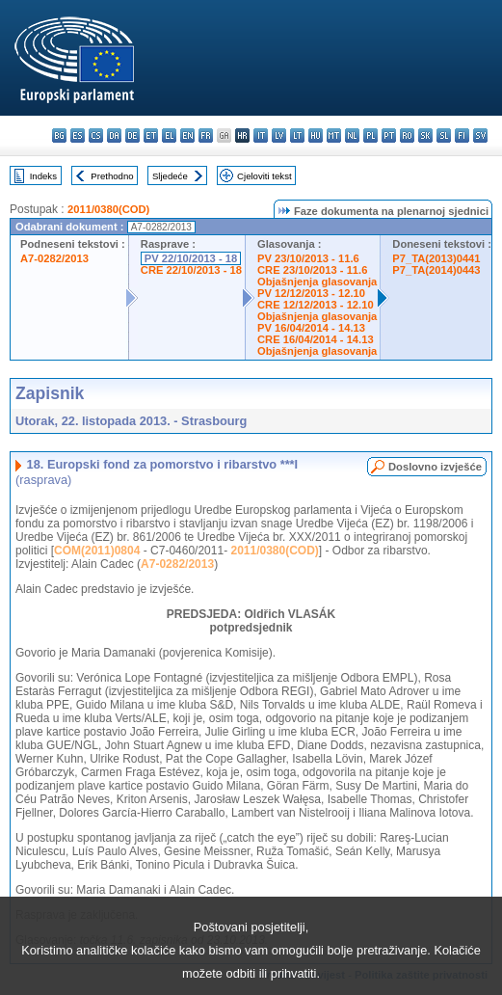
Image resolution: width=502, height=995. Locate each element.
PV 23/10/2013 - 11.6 (308, 258)
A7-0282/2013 (54, 258)
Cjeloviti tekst (264, 176)
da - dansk (114, 135)
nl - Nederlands (352, 135)
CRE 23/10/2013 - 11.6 (312, 270)
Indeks (43, 176)
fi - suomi (462, 135)
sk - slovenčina (425, 135)
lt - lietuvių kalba (297, 135)
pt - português (389, 135)
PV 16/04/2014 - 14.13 (311, 328)
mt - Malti (334, 135)
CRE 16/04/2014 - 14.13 (315, 339)
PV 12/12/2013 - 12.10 (311, 293)
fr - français (205, 135)
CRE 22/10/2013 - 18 (191, 270)
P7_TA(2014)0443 (436, 270)
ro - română (407, 135)
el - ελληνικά (169, 135)
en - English (187, 135)
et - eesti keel (151, 135)
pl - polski (370, 135)
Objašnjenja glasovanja (317, 281)
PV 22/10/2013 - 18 (191, 258)
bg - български (59, 135)
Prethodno (112, 176)
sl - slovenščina (443, 135)
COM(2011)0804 (97, 550)
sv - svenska (480, 135)
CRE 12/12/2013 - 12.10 (315, 304)
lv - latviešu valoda (279, 135)
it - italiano (260, 135)
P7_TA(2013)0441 (436, 258)
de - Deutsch (132, 135)
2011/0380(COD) (108, 209)
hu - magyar (315, 135)
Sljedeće (170, 176)
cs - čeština (96, 135)
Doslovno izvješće (435, 466)
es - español (77, 135)
